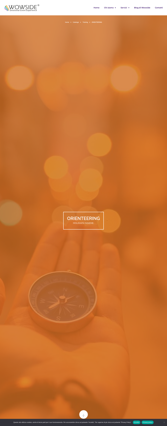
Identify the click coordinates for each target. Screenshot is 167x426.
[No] (164, 422)
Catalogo (76, 22)
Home (96, 8)
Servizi (125, 8)
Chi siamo (110, 8)
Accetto (136, 422)
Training (85, 22)
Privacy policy (147, 422)
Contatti (159, 8)
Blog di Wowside (142, 8)
